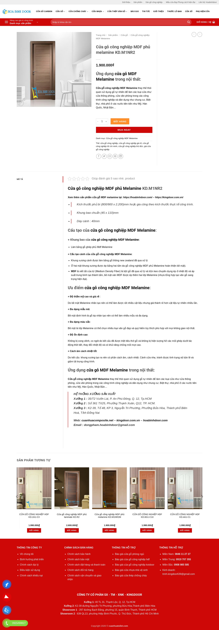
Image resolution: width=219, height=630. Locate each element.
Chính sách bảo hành (78, 554)
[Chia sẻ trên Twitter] (104, 156)
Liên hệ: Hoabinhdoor (208, 2)
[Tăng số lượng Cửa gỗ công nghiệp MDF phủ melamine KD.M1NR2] (106, 121)
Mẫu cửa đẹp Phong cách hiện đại (180, 2)
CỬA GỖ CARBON (44, 11)
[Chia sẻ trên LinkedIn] (120, 156)
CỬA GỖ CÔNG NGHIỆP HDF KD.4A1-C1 (185, 515)
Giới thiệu (126, 2)
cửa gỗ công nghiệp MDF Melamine (115, 239)
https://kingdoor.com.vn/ (169, 197)
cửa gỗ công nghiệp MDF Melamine (122, 230)
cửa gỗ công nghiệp (109, 143)
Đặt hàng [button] (34, 530)
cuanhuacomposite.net (97, 420)
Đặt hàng (119, 121)
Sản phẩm (138, 2)
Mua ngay (124, 129)
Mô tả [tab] (20, 179)
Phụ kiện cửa (203, 11)
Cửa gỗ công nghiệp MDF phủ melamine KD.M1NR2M (109, 515)
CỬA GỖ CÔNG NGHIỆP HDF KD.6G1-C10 (147, 515)
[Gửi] (188, 22)
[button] (21, 22)
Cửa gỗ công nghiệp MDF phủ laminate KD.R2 (72, 515)
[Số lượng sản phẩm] (102, 121)
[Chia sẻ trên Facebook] (98, 156)
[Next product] (194, 34)
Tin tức (146, 11)
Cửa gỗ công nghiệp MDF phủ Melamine (104, 188)
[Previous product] (199, 34)
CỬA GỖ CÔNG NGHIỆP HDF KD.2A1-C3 (34, 515)
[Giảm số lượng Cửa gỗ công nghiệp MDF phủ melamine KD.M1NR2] (98, 121)
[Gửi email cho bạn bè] (109, 156)
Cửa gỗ (60, 11)
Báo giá (135, 11)
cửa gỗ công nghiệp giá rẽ (130, 143)
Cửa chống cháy (78, 11)
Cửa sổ (189, 11)
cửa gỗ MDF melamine (105, 197)
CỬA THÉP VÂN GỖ (117, 11)
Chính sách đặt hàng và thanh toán (86, 564)
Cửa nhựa (98, 11)
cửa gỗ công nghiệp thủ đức (130, 146)
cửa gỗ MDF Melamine (107, 370)
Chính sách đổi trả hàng (80, 570)
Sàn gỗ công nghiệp (154, 2)
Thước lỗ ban (174, 11)
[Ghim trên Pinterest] (115, 156)
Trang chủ (100, 35)
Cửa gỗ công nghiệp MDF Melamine (122, 138)
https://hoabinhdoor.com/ (137, 197)
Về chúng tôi (26, 554)
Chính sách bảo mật (78, 559)
